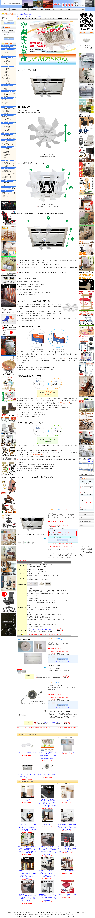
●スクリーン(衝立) (6, 119)
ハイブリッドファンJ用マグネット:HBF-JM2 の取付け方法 (50, 722)
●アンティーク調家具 (7, 83)
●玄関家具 (4, 116)
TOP (5, 9)
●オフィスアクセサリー (8, 64)
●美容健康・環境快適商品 (8, 108)
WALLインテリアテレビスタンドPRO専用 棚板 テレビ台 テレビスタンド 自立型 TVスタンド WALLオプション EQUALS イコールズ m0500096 (47, 897)
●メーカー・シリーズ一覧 (8, 188)
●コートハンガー (6, 118)
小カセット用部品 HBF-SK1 (49, 675)
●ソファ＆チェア (6, 68)
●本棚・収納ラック (7, 135)
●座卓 (3, 132)
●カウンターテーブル (7, 74)
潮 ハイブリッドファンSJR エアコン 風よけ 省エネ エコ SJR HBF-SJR (27, 776)
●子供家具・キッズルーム (8, 141)
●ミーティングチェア (7, 63)
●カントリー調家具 (7, 149)
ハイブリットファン (36, 16)
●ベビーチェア (5, 143)
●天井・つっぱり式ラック (8, 138)
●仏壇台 (4, 157)
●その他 (4, 185)
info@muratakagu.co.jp (61, 913)
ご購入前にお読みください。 (62, 661)
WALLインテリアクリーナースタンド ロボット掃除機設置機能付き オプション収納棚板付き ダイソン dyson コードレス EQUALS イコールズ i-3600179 (27, 849)
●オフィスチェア (6, 60)
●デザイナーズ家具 (7, 152)
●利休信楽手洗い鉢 (7, 171)
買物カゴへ (91, 461)
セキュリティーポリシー (66, 9)
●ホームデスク (5, 58)
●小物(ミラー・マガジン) (8, 192)
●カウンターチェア (7, 75)
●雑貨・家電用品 (6, 110)
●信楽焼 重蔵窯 (6, 170)
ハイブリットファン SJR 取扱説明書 (41, 629)
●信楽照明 (4, 179)
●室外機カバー (5, 184)
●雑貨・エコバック (7, 196)
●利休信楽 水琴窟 (6, 176)
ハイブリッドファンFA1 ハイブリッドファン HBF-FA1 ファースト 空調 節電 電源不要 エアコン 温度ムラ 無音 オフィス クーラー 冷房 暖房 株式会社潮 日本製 (47, 755)
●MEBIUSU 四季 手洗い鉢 (8, 173)
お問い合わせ (83, 517)
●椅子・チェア (5, 77)
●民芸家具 (4, 155)
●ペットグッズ (5, 81)
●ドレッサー (5, 158)
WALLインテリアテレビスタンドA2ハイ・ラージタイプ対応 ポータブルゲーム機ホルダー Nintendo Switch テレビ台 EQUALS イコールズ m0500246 (47, 873)
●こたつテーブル (6, 94)
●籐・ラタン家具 (6, 154)
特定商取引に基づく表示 (47, 9)
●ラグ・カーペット (7, 198)
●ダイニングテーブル (7, 127)
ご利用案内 (33, 9)
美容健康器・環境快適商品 (24, 14)
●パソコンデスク (6, 50)
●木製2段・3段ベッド (7, 144)
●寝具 (3, 105)
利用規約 (14, 9)
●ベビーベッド (5, 102)
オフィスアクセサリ (22, 13)
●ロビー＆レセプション (8, 61)
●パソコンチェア (6, 52)
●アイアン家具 (5, 148)
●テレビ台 (4, 137)
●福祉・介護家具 (6, 111)
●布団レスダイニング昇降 (8, 93)
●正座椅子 (4, 89)
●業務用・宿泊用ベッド (8, 163)
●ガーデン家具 (5, 182)
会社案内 (23, 9)
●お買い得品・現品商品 (8, 47)
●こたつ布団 (5, 96)
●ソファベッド (5, 100)
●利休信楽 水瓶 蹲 (6, 177)
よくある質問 (80, 9)
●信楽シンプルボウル (7, 174)
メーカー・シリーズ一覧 (23, 16)
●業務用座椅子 (5, 166)
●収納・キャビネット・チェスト (8, 194)
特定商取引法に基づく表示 (28, 916)
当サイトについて (84, 514)
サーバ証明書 (89, 548)
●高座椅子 (4, 88)
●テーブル (4, 72)
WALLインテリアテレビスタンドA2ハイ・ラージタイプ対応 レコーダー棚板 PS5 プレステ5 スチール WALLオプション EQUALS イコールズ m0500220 (67, 826)
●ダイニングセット (7, 130)
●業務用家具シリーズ (7, 162)
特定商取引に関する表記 (85, 521)
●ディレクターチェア (7, 78)
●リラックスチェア (7, 71)
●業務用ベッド (5, 103)
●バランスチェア (6, 54)
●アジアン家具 (5, 151)
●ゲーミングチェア (7, 55)
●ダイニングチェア (7, 129)
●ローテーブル (5, 80)
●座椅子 (4, 86)
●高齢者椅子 (5, 113)
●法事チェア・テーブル (8, 165)
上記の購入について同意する (62, 537)
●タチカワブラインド (7, 121)
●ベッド (4, 99)
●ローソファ (5, 69)
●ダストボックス (6, 126)
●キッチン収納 (5, 124)
